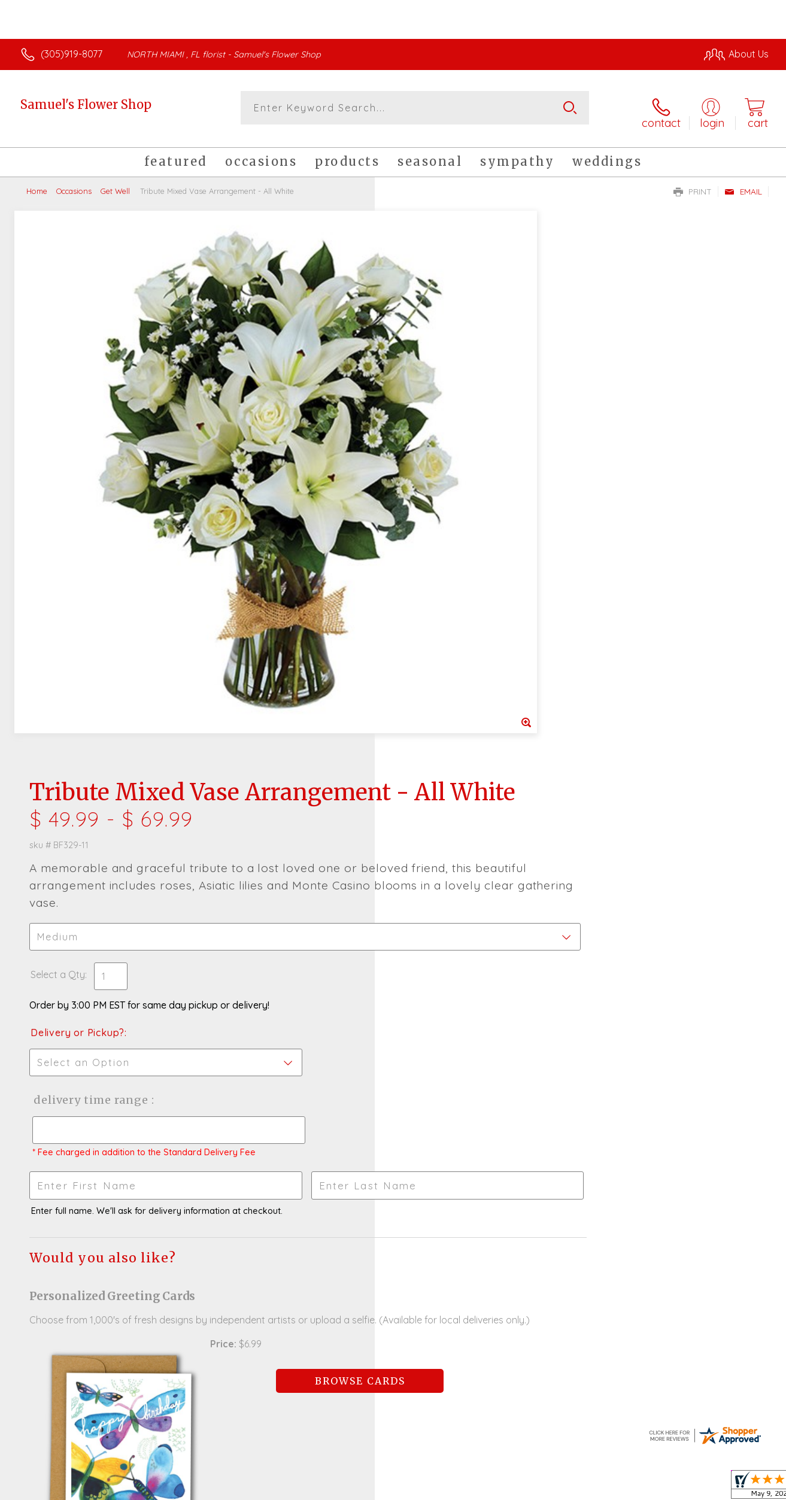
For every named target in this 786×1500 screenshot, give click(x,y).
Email (743, 183)
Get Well (115, 182)
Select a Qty (421, 418)
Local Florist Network (662, 1487)
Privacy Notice (576, 1487)
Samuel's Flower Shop (85, 104)
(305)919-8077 (71, 54)
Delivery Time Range (453, 544)
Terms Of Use (506, 1487)
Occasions (74, 182)
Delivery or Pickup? (441, 476)
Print (692, 183)
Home (36, 182)
